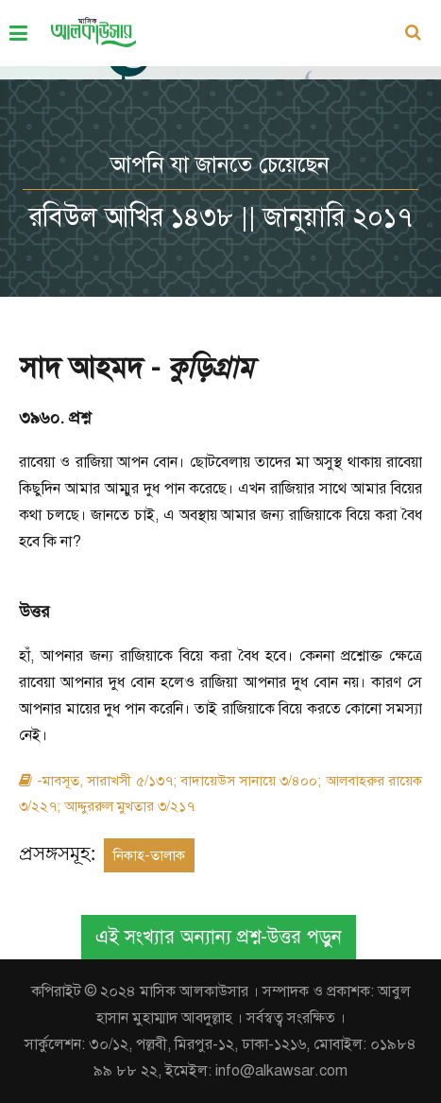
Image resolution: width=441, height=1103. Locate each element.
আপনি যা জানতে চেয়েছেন (220, 164)
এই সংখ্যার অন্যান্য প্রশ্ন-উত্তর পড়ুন (218, 937)
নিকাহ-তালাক (149, 855)
